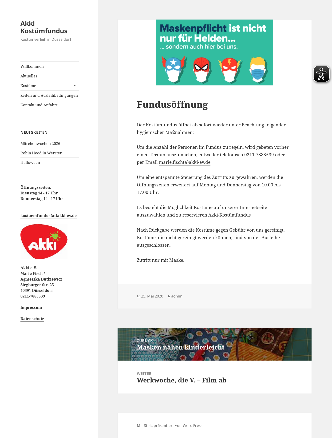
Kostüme (28, 85)
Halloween (30, 162)
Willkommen (32, 66)
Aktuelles (28, 76)
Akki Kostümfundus (43, 27)
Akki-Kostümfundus (229, 215)
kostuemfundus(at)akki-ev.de (48, 215)
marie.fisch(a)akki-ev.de (184, 162)
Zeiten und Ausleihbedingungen (49, 95)
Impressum (31, 307)
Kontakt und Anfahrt (39, 105)
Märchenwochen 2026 (40, 143)
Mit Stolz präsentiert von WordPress (169, 425)
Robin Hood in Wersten (41, 153)
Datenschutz (32, 318)
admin (176, 296)
